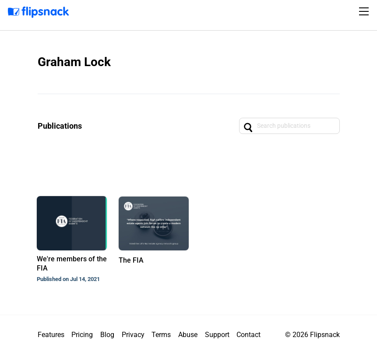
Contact (248, 334)
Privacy (133, 334)
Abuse (187, 334)
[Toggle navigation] (365, 11)
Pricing (82, 334)
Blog (107, 334)
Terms (161, 334)
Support (217, 334)
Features (51, 334)
